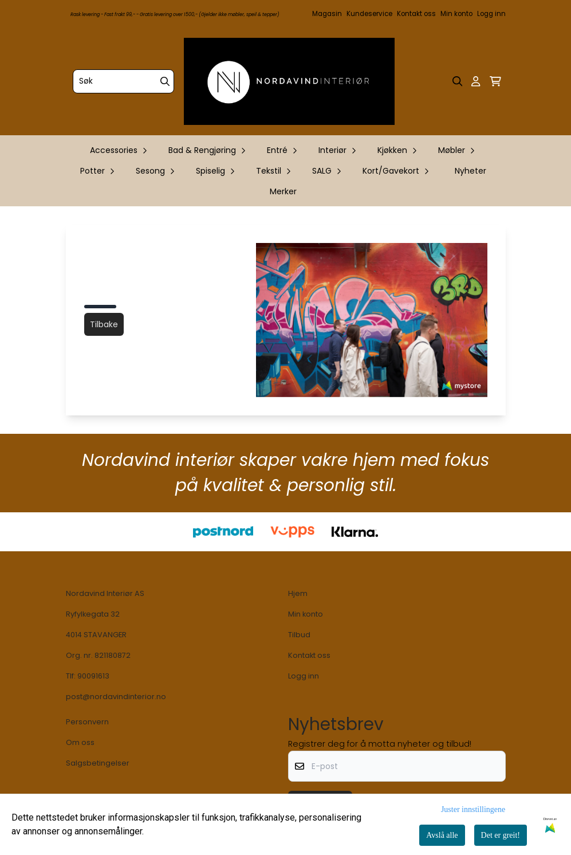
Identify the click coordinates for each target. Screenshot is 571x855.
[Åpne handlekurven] (495, 81)
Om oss (80, 742)
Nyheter (470, 171)
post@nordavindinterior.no (116, 696)
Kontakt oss (416, 13)
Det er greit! (500, 835)
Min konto (456, 13)
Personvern (87, 722)
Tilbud (299, 635)
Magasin (327, 13)
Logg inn (491, 13)
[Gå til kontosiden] (476, 81)
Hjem (298, 593)
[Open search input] (457, 81)
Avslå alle (442, 835)
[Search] (165, 81)
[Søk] (123, 81)
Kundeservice (369, 13)
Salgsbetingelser (97, 763)
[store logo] (289, 81)
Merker (283, 191)
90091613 (93, 676)
